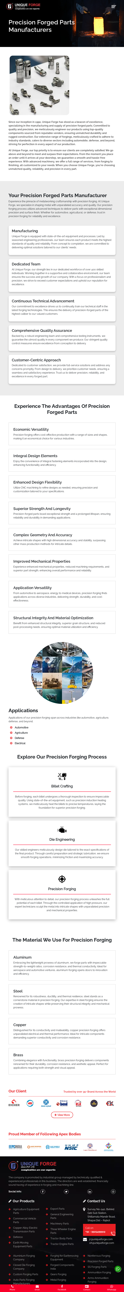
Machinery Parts (59, 1223)
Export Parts (57, 1208)
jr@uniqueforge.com (101, 1239)
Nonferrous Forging (99, 1255)
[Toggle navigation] (114, 6)
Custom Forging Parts (25, 1274)
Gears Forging (58, 1274)
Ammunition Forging (99, 1272)
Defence (18, 1237)
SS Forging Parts (97, 1266)
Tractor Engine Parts (62, 1244)
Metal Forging (58, 1279)
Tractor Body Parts (61, 1238)
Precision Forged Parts (100, 1261)
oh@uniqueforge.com (101, 1242)
